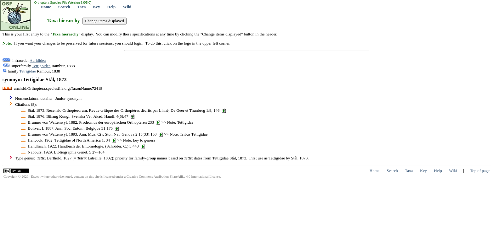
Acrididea (38, 60)
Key (96, 6)
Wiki (127, 6)
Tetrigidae (27, 71)
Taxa (81, 6)
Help (111, 6)
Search (64, 6)
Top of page (480, 170)
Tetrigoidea (41, 65)
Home (46, 6)
